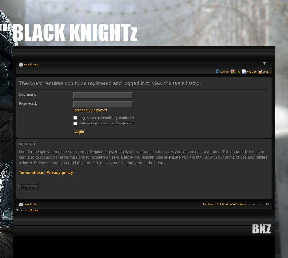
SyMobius (32, 210)
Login (266, 71)
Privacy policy (60, 172)
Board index (30, 64)
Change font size (265, 63)
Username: (28, 94)
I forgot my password (90, 110)
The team (208, 204)
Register (251, 71)
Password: (28, 103)
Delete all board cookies (231, 204)
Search (224, 71)
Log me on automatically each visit (103, 118)
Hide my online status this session (103, 123)
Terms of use (31, 172)
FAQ (237, 71)
